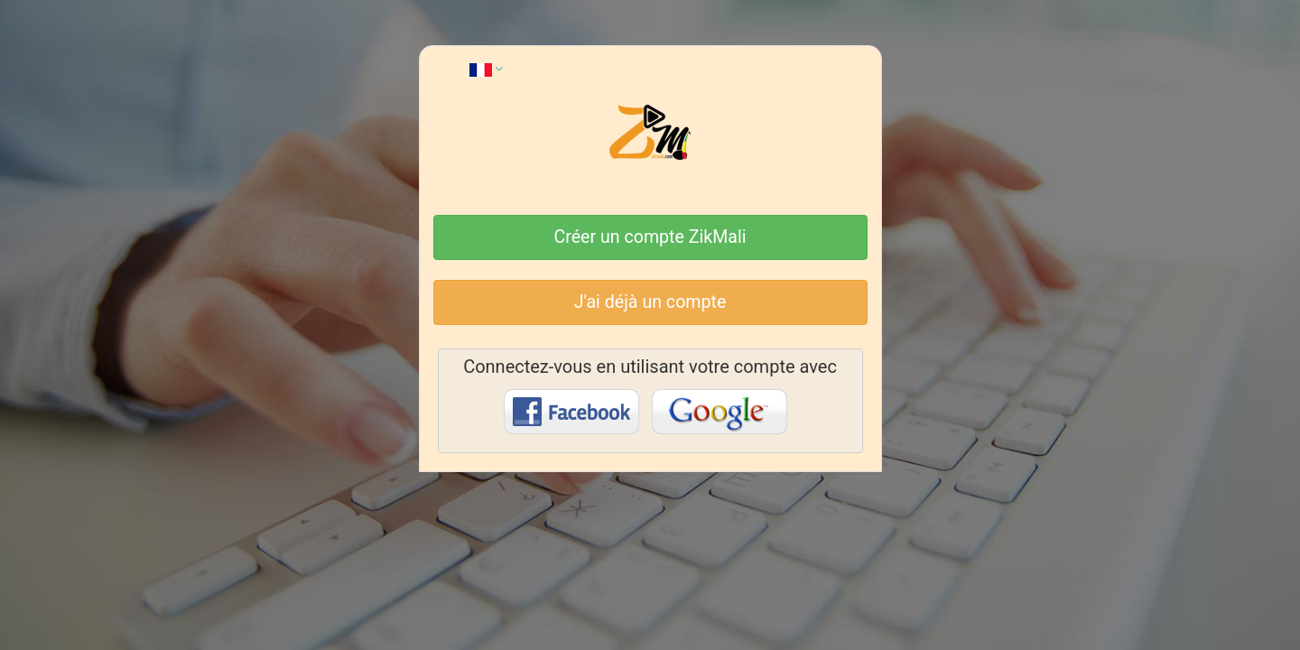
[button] (486, 68)
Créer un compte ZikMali (650, 237)
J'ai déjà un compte (650, 302)
